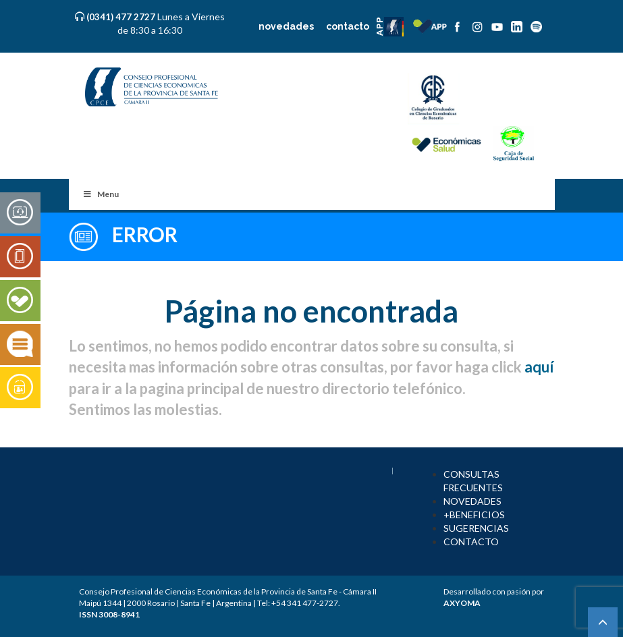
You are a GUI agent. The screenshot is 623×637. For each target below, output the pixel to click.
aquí (538, 367)
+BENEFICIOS (474, 514)
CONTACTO (471, 541)
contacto (347, 26)
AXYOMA (462, 603)
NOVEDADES (472, 501)
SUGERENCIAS (476, 528)
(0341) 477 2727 (121, 16)
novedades (286, 26)
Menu (100, 194)
